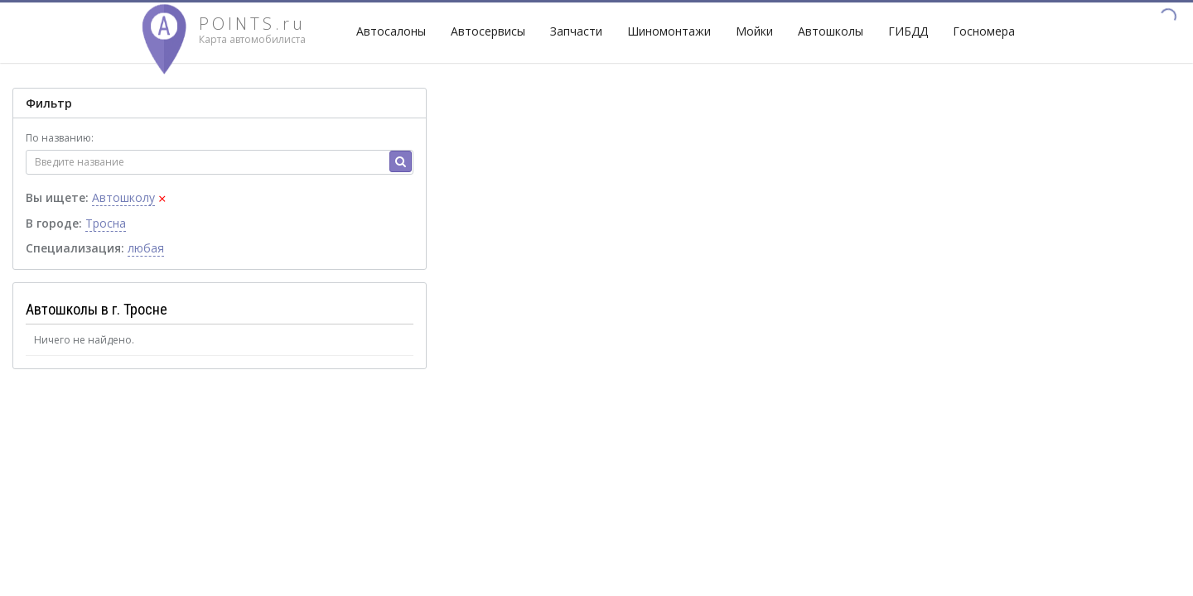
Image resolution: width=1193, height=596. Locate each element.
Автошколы (830, 31)
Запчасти (576, 31)
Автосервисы (488, 31)
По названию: (60, 138)
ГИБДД (908, 31)
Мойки (754, 31)
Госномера (984, 31)
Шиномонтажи (669, 31)
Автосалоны (391, 31)
